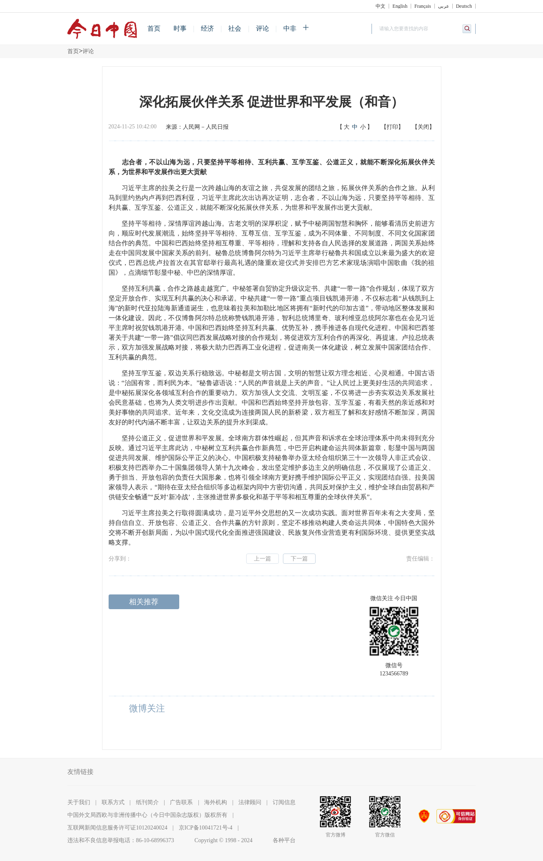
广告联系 (181, 802)
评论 (262, 28)
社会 (234, 28)
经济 (207, 28)
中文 (380, 6)
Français (422, 6)
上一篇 (262, 559)
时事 (180, 28)
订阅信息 (284, 802)
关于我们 (78, 802)
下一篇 (299, 559)
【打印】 (392, 127)
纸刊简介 (147, 802)
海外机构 (215, 802)
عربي (443, 6)
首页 (153, 28)
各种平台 (284, 840)
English (399, 6)
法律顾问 (249, 802)
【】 (355, 127)
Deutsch (464, 6)
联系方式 (113, 802)
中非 (289, 28)
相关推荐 (143, 602)
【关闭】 (423, 127)
